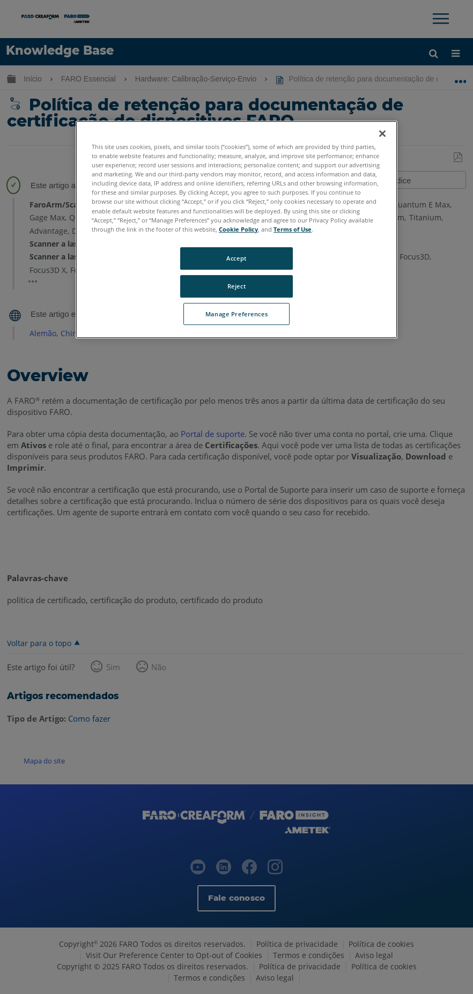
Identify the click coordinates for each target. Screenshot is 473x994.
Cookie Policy (238, 229)
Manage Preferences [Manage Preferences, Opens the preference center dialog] (236, 314)
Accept (236, 258)
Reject (236, 286)
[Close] (382, 133)
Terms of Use (293, 229)
